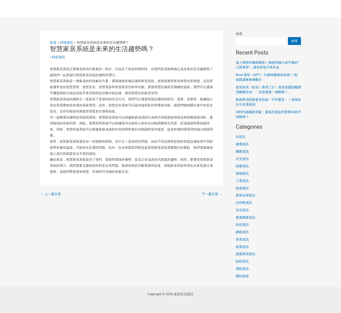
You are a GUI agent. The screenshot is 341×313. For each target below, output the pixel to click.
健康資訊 (242, 144)
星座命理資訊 (245, 195)
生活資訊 (242, 210)
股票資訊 (242, 247)
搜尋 (239, 34)
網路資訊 (242, 232)
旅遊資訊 (242, 188)
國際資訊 (242, 151)
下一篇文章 (212, 194)
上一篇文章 (50, 194)
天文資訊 (242, 159)
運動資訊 (242, 269)
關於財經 (242, 276)
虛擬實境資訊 (245, 254)
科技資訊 (58, 57)
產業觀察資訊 (245, 217)
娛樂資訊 (242, 166)
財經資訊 (242, 261)
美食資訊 (242, 239)
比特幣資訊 (244, 203)
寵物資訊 (242, 173)
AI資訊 (240, 137)
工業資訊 (242, 181)
